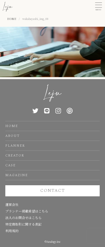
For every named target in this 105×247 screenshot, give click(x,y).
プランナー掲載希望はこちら (26, 211)
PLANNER (15, 145)
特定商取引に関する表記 (23, 224)
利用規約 (12, 230)
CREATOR (14, 155)
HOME (11, 126)
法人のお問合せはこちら (23, 217)
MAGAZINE (16, 175)
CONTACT (52, 190)
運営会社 (12, 204)
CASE (10, 165)
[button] (98, 7)
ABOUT (12, 135)
